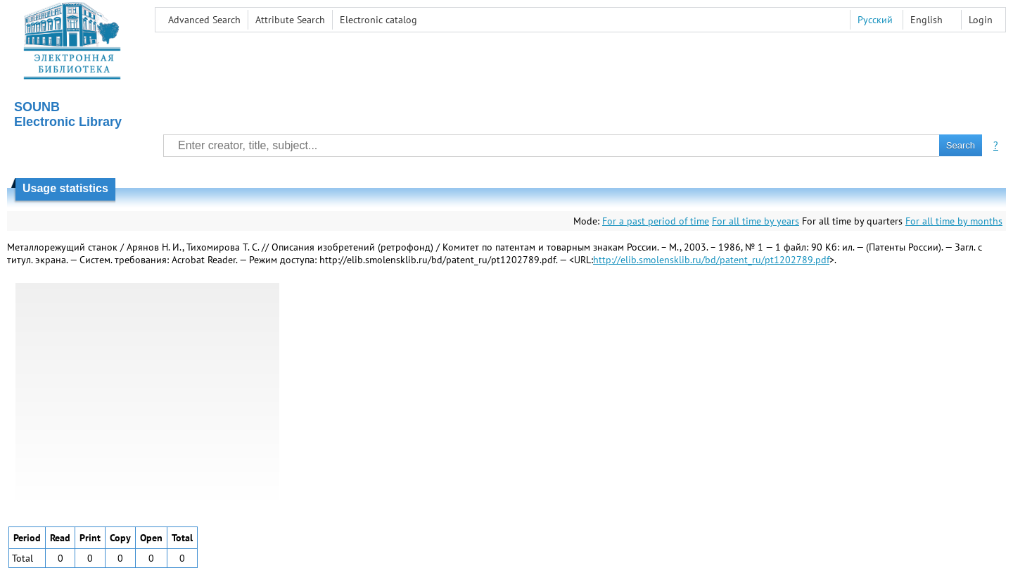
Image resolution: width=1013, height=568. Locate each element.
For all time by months (953, 221)
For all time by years (755, 221)
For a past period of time (655, 221)
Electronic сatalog (378, 19)
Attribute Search (290, 19)
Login (981, 19)
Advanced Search (204, 19)
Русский (875, 19)
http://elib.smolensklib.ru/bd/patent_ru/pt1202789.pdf (711, 259)
